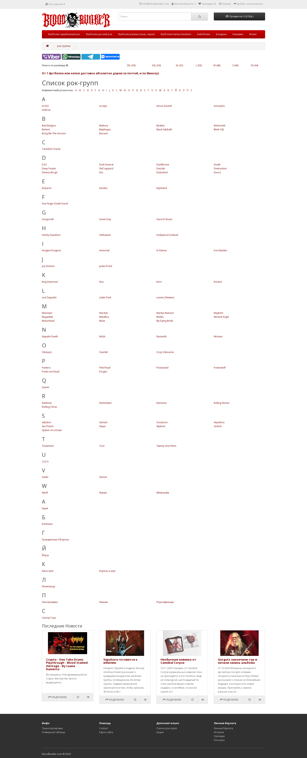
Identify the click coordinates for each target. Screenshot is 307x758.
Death (217, 164)
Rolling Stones (221, 403)
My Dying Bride (164, 320)
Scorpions (162, 422)
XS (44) (254, 65)
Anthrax (46, 110)
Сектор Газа (49, 617)
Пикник (103, 602)
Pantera (46, 367)
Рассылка (219, 740)
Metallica (104, 317)
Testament (48, 446)
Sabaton (46, 422)
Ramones (161, 403)
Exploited (161, 188)
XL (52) (179, 65)
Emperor (47, 188)
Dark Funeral (106, 164)
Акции (160, 732)
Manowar (47, 313)
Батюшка (47, 524)
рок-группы (63, 46)
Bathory (103, 125)
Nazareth (161, 336)
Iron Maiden (220, 250)
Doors (217, 172)
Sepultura (219, 422)
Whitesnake (162, 492)
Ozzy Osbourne (165, 352)
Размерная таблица (53, 732)
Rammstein (105, 403)
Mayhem (218, 313)
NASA (102, 336)
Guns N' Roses (164, 219)
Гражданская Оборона (55, 539)
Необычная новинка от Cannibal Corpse (178, 661)
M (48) (217, 65)
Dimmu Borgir (50, 172)
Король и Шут (107, 571)
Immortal (104, 250)
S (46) (235, 65)
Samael (103, 422)
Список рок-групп (166, 728)
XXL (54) (156, 65)
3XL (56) (131, 65)
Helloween (105, 235)
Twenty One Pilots (166, 446)
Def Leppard (106, 168)
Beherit (46, 129)
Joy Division (48, 266)
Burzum (103, 133)
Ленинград (48, 586)
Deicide (160, 168)
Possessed (162, 367)
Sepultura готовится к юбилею (120, 661)
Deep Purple (49, 168)
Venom (103, 477)
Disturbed (162, 172)
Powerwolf (220, 367)
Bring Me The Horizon (54, 133)
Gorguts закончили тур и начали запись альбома (237, 661)
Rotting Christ (49, 407)
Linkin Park (105, 297)
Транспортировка (52, 728)
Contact (103, 728)
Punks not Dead (50, 371)
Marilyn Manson (165, 313)
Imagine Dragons (51, 250)
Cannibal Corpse (51, 149)
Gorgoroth (48, 219)
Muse (102, 320)
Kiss (101, 281)
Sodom (218, 426)
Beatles (160, 125)
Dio (101, 172)
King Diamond (50, 281)
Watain (103, 492)
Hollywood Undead (167, 235)
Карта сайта (106, 732)
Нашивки (237, 34)
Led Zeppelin (49, 297)
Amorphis (219, 106)
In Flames (161, 250)
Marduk (103, 313)
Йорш (45, 555)
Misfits (159, 317)
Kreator (218, 281)
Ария (45, 508)
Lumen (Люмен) (165, 297)
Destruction (220, 168)
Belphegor (105, 129)
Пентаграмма (50, 602)
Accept (103, 106)
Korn (159, 281)
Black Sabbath (164, 129)
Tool (101, 446)
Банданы (221, 34)
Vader (45, 477)
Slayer (102, 426)
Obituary (47, 352)
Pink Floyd (104, 367)
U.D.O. (45, 461)
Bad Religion (49, 125)
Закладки (219, 736)
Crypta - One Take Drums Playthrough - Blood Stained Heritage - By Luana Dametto (67, 664)
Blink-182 (219, 129)
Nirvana (218, 336)
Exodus (103, 188)
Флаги (252, 34)
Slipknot (160, 426)
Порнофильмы (165, 602)
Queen (45, 387)
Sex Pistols (47, 426)
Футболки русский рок (99, 34)
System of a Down (52, 430)
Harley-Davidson (51, 235)
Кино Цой (47, 571)
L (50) (199, 65)
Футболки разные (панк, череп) (136, 34)
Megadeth (47, 317)
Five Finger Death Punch (55, 203)
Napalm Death (50, 336)
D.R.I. (44, 164)
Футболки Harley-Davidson (176, 34)
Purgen (103, 371)
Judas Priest (105, 266)
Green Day (105, 219)
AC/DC (45, 106)
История (219, 732)
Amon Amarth (164, 106)
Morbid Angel (221, 317)
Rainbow (46, 403)
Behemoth (219, 125)
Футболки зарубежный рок (64, 34)
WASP (45, 492)
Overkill (103, 352)
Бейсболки (203, 34)
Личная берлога (223, 728)
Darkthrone (162, 164)
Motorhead (48, 320)
